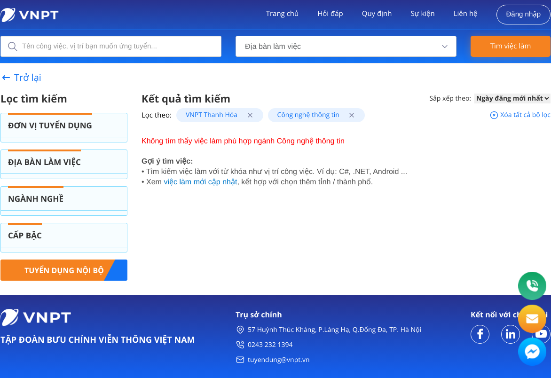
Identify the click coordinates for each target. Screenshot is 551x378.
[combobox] (346, 46)
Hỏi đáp (330, 13)
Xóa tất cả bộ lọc (520, 114)
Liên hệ (466, 13)
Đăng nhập (523, 14)
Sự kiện (422, 13)
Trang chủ (282, 13)
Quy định (377, 13)
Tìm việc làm (510, 46)
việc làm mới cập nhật (200, 182)
